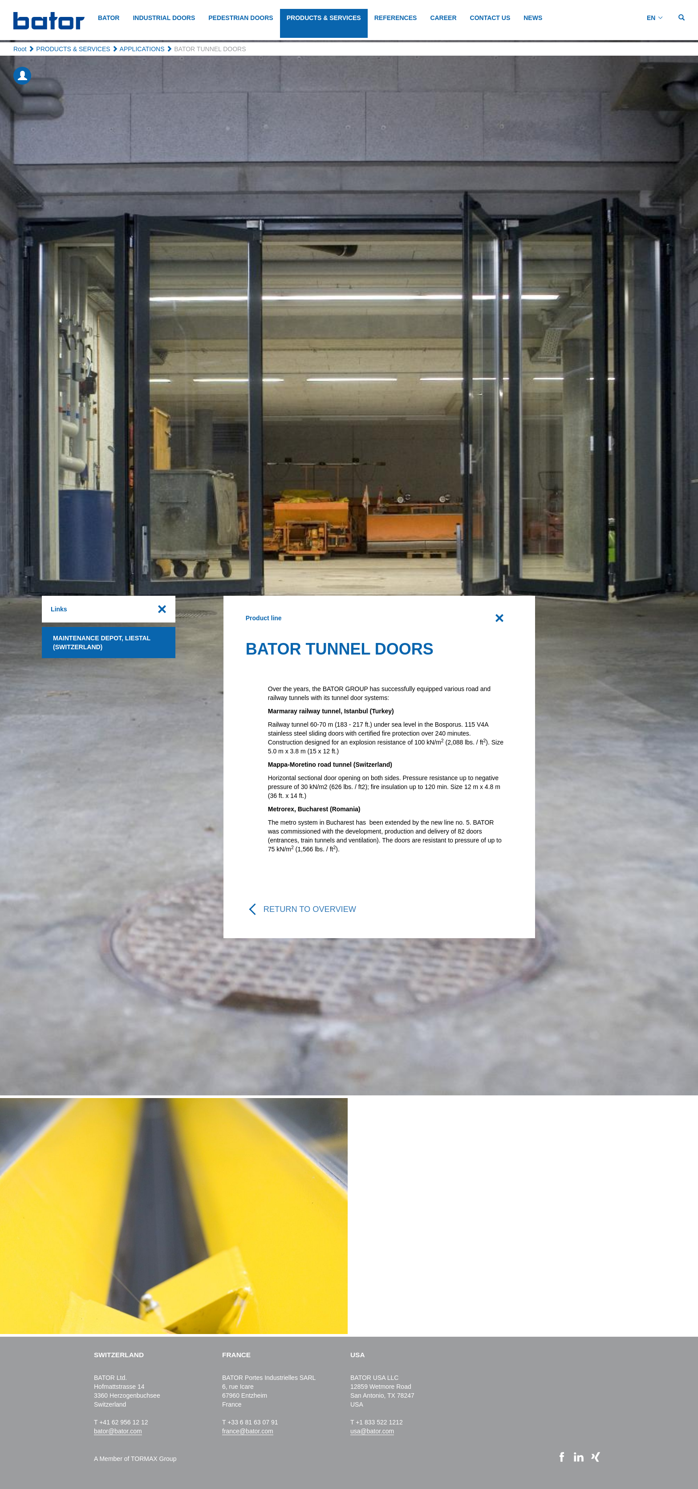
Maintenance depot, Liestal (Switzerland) (101, 643)
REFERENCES (395, 17)
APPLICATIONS (142, 49)
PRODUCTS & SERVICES (324, 17)
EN (651, 17)
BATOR (108, 17)
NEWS (533, 17)
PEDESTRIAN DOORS (240, 17)
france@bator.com (247, 1431)
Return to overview (310, 909)
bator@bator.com (118, 1431)
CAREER (443, 17)
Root (20, 49)
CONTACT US (490, 17)
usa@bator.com (372, 1431)
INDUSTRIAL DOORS (164, 17)
